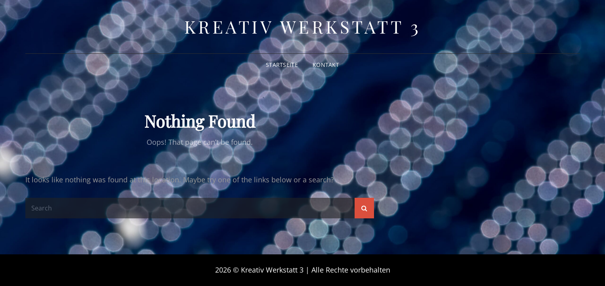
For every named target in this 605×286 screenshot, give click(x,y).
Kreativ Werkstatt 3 (302, 26)
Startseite (282, 64)
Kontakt (326, 64)
